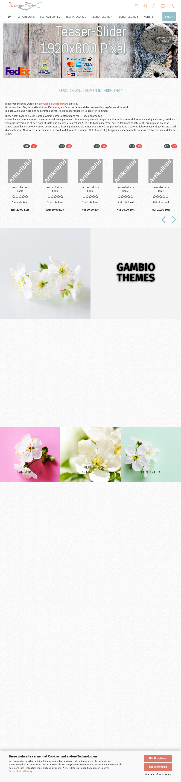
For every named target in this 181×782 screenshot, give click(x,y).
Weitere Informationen (158, 774)
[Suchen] (136, 6)
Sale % (169, 16)
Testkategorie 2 (50, 16)
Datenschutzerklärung (20, 771)
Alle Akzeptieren (158, 758)
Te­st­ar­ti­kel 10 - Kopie (20, 189)
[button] (145, 6)
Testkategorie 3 (76, 16)
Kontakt (148, 472)
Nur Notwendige (158, 766)
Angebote (27, 472)
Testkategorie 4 (102, 16)
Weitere (149, 16)
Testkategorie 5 (128, 16)
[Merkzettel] (163, 6)
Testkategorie (25, 16)
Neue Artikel (87, 469)
